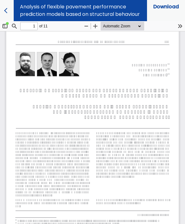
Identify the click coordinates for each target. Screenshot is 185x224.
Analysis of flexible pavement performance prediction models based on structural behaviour (80, 10)
